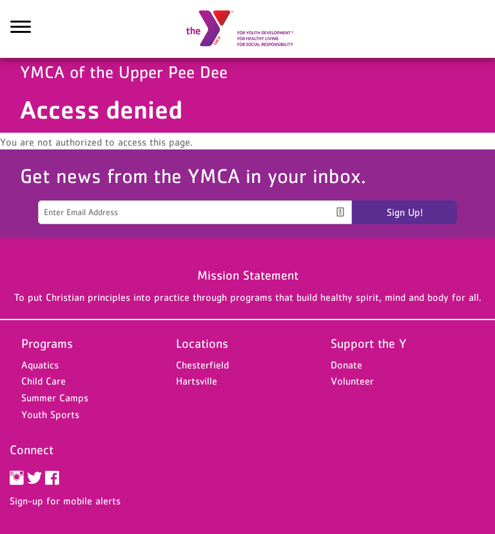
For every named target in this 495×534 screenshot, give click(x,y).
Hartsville (196, 380)
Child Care (43, 380)
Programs (47, 343)
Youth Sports (50, 414)
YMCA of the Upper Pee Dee (247, 29)
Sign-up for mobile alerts (65, 500)
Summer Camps (54, 397)
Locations (202, 343)
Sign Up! (405, 212)
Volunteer (352, 380)
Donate (346, 364)
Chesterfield (202, 364)
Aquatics (40, 364)
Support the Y (369, 343)
